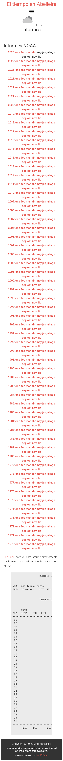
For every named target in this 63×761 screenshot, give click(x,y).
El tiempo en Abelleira (31, 4)
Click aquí (9, 557)
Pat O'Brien (41, 755)
